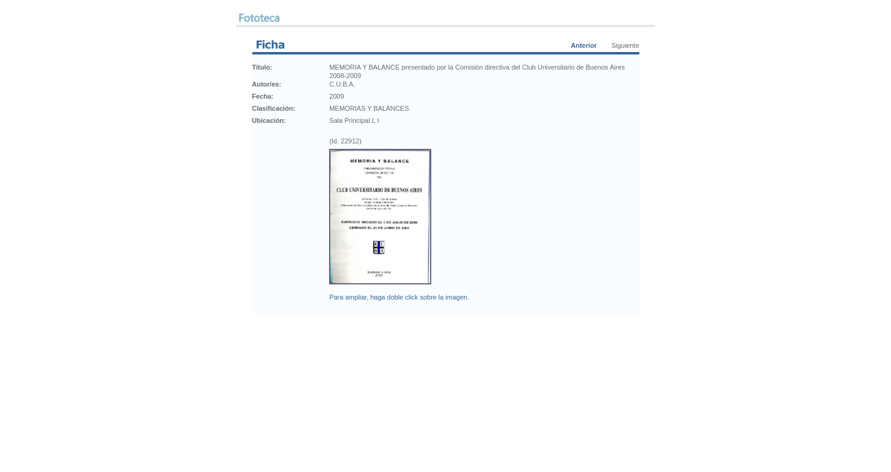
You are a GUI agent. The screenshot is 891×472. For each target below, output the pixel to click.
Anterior (584, 45)
